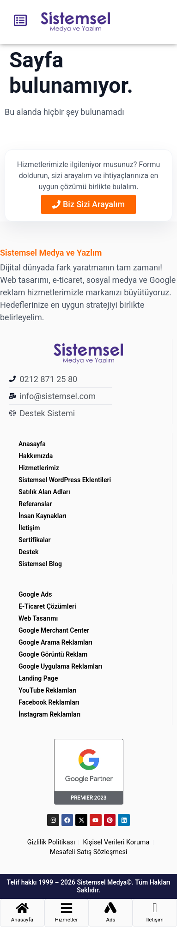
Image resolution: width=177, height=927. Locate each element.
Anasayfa (32, 444)
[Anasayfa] (22, 908)
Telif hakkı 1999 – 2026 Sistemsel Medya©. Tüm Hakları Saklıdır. (89, 886)
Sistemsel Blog (40, 564)
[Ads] (110, 908)
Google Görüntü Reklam (52, 654)
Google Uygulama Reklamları (60, 666)
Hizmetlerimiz (38, 468)
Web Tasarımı (38, 618)
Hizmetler (66, 919)
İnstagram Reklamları (49, 714)
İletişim (29, 528)
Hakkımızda (35, 456)
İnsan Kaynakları (42, 516)
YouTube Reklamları (47, 690)
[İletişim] (154, 908)
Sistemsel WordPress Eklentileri (65, 480)
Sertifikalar (34, 540)
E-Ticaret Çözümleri (47, 606)
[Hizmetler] (66, 908)
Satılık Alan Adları (44, 492)
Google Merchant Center (53, 630)
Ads (110, 919)
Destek (28, 552)
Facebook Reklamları (48, 702)
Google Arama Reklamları (55, 642)
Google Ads (35, 594)
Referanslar (35, 504)
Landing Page (38, 678)
